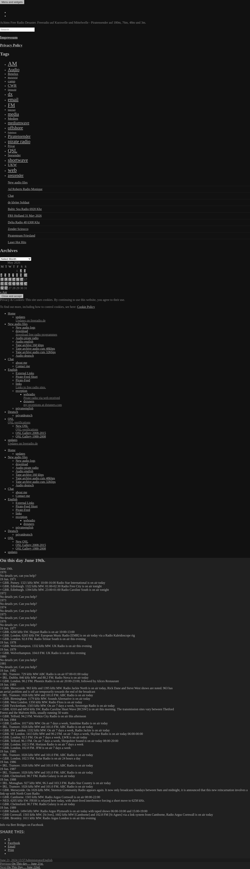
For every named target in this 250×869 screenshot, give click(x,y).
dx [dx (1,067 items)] (10, 94)
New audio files (18, 182)
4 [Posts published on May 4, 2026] (1, 275)
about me (21, 362)
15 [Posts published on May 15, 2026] (17, 279)
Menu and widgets (12, 2)
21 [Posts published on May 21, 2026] (13, 283)
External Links (25, 373)
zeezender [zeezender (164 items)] (16, 175)
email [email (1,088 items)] (13, 99)
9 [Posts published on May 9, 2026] (21, 275)
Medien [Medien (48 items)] (13, 118)
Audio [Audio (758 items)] (13, 69)
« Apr (3, 292)
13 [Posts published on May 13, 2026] (10, 279)
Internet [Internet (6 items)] (11, 110)
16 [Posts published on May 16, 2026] (21, 279)
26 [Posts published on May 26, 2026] (6, 288)
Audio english (24, 341)
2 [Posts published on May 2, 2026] (21, 271)
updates (133, 318)
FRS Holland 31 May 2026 (25, 215)
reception (21, 390)
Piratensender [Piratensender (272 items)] (19, 136)
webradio (136, 396)
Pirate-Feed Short (27, 376)
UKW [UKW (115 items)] (12, 165)
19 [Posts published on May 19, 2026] (6, 283)
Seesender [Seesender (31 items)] (14, 155)
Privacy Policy (11, 45)
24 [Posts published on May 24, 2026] (25, 283)
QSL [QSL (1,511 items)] (12, 150)
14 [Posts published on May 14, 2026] (13, 279)
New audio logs (25, 327)
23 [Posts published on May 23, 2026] (21, 283)
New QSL (133, 427)
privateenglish (24, 408)
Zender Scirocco (18, 229)
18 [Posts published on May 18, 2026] (2, 283)
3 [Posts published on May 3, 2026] (25, 271)
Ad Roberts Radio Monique (25, 189)
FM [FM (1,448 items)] (11, 105)
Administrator (34, 860)
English (12, 369)
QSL (129, 420)
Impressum (9, 37)
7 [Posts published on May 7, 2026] (13, 275)
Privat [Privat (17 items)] (11, 146)
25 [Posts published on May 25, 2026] (2, 288)
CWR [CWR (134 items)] (12, 85)
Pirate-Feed (23, 380)
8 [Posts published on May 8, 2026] (17, 275)
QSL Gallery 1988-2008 (31, 436)
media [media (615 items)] (13, 114)
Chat (11, 195)
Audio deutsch (25, 355)
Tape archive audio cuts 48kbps (35, 348)
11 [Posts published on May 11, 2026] (2, 279)
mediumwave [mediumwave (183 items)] (18, 123)
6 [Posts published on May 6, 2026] (9, 275)
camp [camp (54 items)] (11, 81)
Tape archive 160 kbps (30, 345)
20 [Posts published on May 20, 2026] (10, 283)
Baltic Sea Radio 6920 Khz (25, 209)
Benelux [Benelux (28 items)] (13, 74)
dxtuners (136, 403)
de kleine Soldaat (18, 202)
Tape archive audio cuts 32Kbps (36, 352)
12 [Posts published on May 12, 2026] (6, 279)
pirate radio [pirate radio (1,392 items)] (19, 141)
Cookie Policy (86, 306)
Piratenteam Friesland (21, 235)
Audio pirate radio (27, 338)
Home (11, 313)
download (133, 332)
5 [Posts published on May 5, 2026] (5, 275)
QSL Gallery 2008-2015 (31, 433)
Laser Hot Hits (17, 242)
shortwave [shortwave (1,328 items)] (18, 160)
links (133, 385)
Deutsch (13, 412)
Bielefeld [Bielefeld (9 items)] (12, 77)
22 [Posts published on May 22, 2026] (17, 283)
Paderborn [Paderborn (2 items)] (12, 132)
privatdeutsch (24, 415)
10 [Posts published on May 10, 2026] (25, 275)
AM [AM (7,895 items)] (12, 64)
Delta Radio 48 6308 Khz (24, 222)
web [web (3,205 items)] (12, 170)
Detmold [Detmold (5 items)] (12, 89)
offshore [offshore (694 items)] (15, 127)
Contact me (23, 366)
